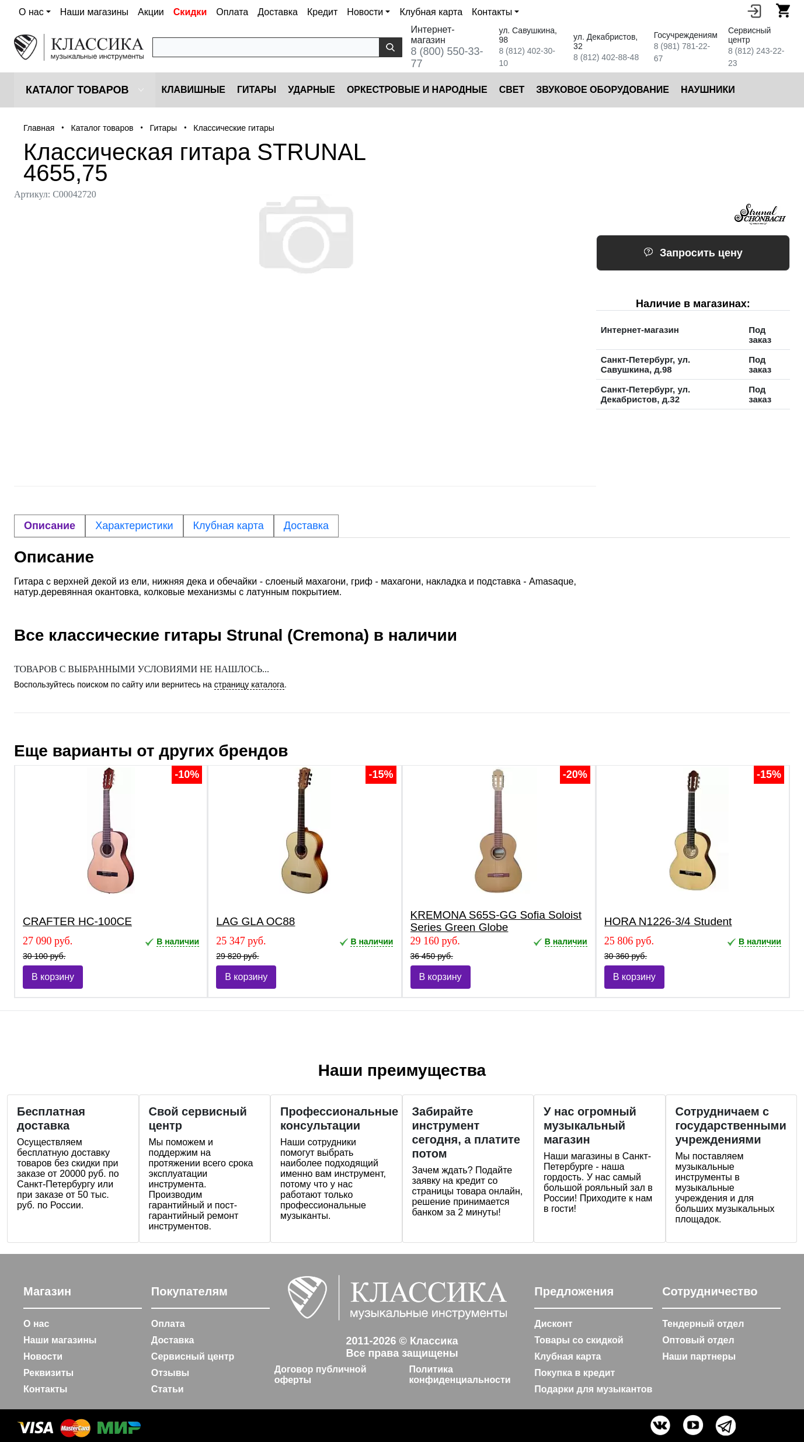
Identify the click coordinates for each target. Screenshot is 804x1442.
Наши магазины (94, 12)
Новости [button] (365, 12)
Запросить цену (693, 253)
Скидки (190, 12)
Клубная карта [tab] (228, 525)
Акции (151, 12)
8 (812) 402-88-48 (606, 57)
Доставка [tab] (306, 525)
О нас (36, 1324)
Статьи (167, 1389)
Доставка (277, 12)
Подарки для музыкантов (593, 1389)
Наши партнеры (699, 1356)
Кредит (322, 12)
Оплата (232, 12)
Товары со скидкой (578, 1340)
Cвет (512, 90)
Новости (42, 1356)
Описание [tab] (49, 525)
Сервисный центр (192, 1356)
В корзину (53, 977)
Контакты (45, 1389)
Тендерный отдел (703, 1324)
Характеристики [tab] (134, 525)
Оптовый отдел (698, 1340)
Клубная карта (430, 12)
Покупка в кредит (574, 1373)
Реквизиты (48, 1373)
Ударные (311, 90)
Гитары (256, 90)
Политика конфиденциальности (459, 1374)
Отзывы (170, 1373)
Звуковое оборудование (602, 90)
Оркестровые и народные (417, 90)
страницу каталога (249, 684)
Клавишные (193, 90)
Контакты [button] (492, 12)
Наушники (708, 90)
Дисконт (553, 1324)
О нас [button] (31, 12)
